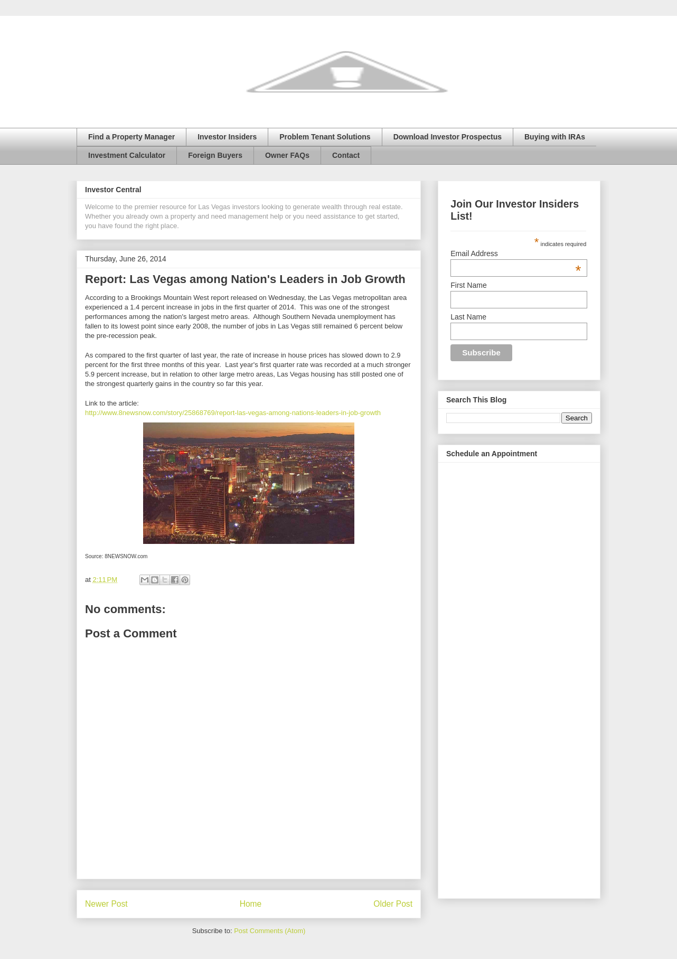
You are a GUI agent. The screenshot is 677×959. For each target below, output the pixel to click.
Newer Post (106, 903)
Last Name (468, 317)
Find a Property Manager (131, 137)
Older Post (392, 903)
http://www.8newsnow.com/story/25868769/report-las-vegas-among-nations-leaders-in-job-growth (233, 413)
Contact (346, 155)
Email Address (515, 253)
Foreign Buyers (215, 155)
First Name (468, 285)
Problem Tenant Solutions (324, 137)
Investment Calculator (126, 155)
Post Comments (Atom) (269, 931)
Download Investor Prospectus (447, 137)
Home (251, 903)
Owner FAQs (287, 155)
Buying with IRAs (554, 137)
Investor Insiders (227, 137)
